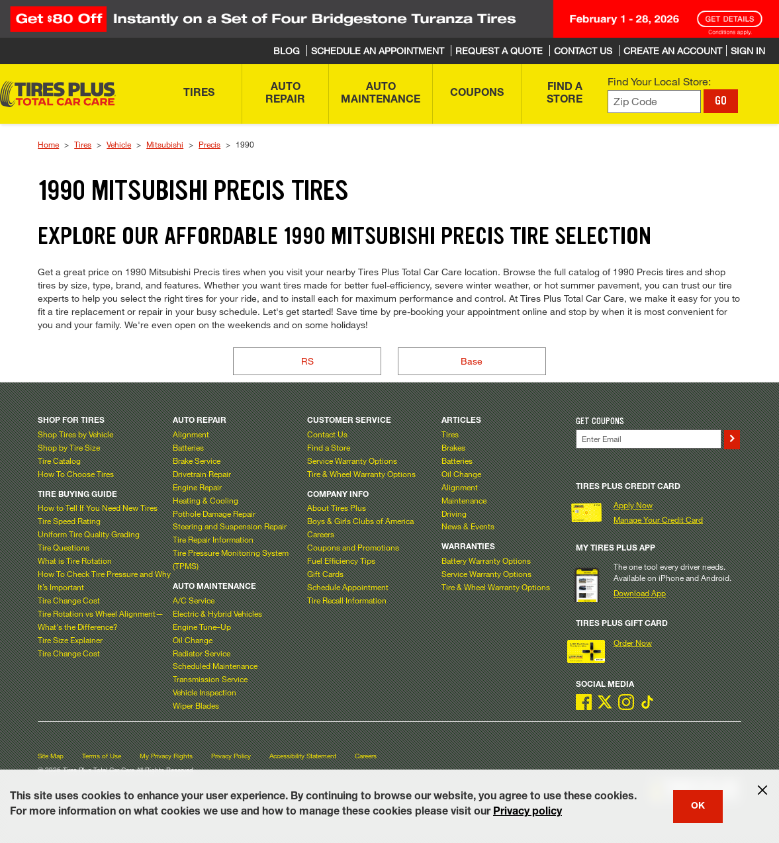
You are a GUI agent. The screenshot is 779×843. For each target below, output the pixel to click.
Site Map (51, 756)
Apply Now (633, 505)
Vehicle (119, 144)
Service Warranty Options (352, 460)
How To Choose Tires (76, 473)
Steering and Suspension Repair (230, 526)
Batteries (188, 447)
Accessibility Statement (302, 756)
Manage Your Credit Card (658, 519)
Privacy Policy (231, 756)
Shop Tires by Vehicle (75, 434)
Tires (82, 144)
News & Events (467, 526)
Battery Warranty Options (486, 560)
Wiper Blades (196, 705)
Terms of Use (101, 756)
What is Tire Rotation (75, 560)
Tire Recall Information (347, 600)
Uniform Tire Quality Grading (89, 534)
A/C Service (193, 600)
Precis (209, 144)
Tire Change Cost (69, 600)
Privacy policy (527, 812)
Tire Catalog (59, 460)
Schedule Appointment (348, 587)
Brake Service (196, 460)
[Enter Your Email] (648, 439)
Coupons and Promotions (353, 547)
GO (721, 101)
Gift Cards (325, 573)
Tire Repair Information (213, 539)
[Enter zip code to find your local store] (654, 101)
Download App (640, 593)
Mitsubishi (164, 144)
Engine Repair (197, 487)
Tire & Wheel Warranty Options (361, 473)
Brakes (453, 447)
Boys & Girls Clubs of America (360, 520)
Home (48, 144)
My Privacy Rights (166, 756)
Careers (320, 534)
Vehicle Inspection (204, 692)
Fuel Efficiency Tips (341, 560)
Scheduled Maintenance (215, 665)
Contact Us (327, 434)
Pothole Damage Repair (214, 513)
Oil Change (192, 640)
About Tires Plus (336, 507)
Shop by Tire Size (69, 447)
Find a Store (328, 447)
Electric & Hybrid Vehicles (217, 613)
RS (307, 361)
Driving (454, 513)
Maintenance (463, 500)
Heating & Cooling (205, 500)
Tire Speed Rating (69, 520)
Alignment (191, 434)
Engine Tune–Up (202, 626)
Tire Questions (63, 547)
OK (698, 806)
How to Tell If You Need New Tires (98, 507)
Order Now (633, 642)
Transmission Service (210, 679)
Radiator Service (201, 653)
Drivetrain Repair (202, 473)
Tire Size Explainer (70, 640)
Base (471, 361)
